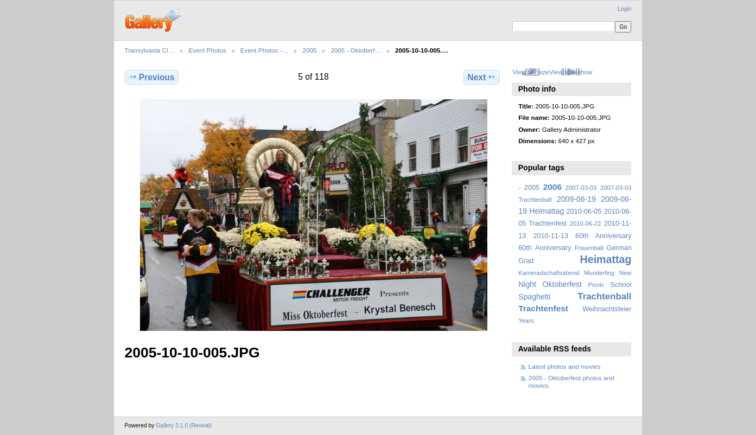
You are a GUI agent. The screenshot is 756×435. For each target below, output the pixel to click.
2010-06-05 (584, 211)
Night (527, 284)
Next (481, 77)
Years (525, 320)
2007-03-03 (581, 187)
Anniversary (553, 248)
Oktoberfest (562, 284)
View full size (530, 71)
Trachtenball (604, 296)
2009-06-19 (576, 199)
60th (525, 248)
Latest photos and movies (565, 366)
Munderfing (599, 273)
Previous (152, 77)
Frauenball (589, 248)
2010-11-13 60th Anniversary (582, 236)
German (619, 248)
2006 (552, 186)
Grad (525, 261)
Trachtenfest (543, 308)
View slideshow (571, 71)
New (625, 273)
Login (624, 9)
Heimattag (606, 259)
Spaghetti (534, 296)
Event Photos (207, 50)
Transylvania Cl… (150, 50)
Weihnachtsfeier (606, 309)
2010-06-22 (585, 223)
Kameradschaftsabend (548, 273)
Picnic (596, 285)
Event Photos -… (264, 50)
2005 (309, 50)
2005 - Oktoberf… (356, 50)
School (621, 285)
